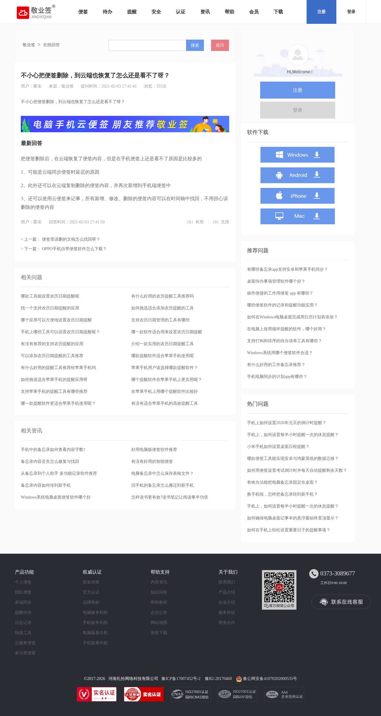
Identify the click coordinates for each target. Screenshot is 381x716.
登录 (351, 12)
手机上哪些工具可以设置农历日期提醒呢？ (60, 332)
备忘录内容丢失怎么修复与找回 (50, 461)
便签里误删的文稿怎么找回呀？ (71, 239)
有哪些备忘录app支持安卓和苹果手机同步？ (287, 269)
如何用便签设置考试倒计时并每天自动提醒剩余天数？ (297, 470)
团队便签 (23, 592)
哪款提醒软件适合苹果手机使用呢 (162, 356)
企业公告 (159, 612)
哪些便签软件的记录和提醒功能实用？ (282, 305)
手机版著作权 (95, 643)
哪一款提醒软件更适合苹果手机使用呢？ (58, 403)
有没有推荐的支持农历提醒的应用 (52, 344)
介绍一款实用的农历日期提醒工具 (162, 344)
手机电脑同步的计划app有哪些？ (277, 376)
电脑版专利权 (95, 612)
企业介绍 (226, 602)
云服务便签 (25, 643)
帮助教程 (159, 602)
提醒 (132, 11)
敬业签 (29, 45)
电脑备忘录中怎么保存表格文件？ (162, 473)
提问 (220, 45)
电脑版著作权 (95, 633)
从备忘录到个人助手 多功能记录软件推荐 (59, 473)
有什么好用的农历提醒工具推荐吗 (162, 296)
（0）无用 (219, 222)
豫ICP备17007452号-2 (180, 678)
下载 (278, 11)
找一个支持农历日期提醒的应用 (50, 308)
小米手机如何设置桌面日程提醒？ (278, 446)
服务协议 (226, 612)
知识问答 (159, 592)
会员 (254, 11)
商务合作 (226, 622)
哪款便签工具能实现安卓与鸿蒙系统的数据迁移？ (293, 458)
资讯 (205, 11)
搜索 (195, 45)
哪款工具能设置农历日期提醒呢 (50, 296)
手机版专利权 (95, 622)
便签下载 (159, 633)
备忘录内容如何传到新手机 (46, 485)
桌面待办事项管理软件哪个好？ (276, 281)
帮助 (229, 11)
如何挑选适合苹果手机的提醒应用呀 (54, 379)
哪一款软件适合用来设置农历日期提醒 (166, 332)
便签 (83, 11)
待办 (107, 11)
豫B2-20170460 (218, 678)
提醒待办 (23, 612)
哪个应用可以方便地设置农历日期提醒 (56, 320)
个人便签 (23, 582)
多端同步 (23, 602)
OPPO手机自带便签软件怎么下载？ (74, 249)
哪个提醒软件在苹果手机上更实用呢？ (166, 379)
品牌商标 (91, 602)
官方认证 (91, 592)
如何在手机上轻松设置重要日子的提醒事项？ (288, 530)
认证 (180, 11)
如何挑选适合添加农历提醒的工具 (162, 308)
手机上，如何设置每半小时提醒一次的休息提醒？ (293, 434)
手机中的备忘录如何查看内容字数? (53, 449)
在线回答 (51, 45)
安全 (156, 11)
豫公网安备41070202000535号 (270, 678)
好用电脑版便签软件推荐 (154, 449)
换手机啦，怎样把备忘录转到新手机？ (282, 494)
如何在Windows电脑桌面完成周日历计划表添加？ (292, 317)
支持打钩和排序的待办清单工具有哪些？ (284, 341)
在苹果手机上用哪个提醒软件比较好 (164, 391)
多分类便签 (25, 653)
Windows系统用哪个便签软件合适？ (280, 353)
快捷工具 (23, 633)
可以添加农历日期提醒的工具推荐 (52, 356)
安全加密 (91, 582)
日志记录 (23, 622)
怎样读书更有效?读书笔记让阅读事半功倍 (169, 497)
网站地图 (159, 622)
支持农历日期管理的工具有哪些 (160, 320)
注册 (321, 12)
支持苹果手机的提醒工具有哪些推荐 (54, 391)
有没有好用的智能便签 (152, 461)
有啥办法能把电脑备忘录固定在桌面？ (282, 482)
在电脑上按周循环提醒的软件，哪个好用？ (286, 329)
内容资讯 (159, 582)
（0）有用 (194, 222)
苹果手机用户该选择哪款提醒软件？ (164, 367)
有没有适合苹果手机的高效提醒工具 (164, 403)
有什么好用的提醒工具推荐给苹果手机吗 (58, 367)
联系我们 (226, 582)
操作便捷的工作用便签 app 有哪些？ (280, 293)
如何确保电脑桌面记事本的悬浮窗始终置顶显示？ (293, 518)
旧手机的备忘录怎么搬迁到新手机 (162, 485)
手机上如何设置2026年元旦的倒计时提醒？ (286, 423)
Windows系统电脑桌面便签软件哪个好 (56, 497)
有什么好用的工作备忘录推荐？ (276, 364)
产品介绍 (226, 592)
